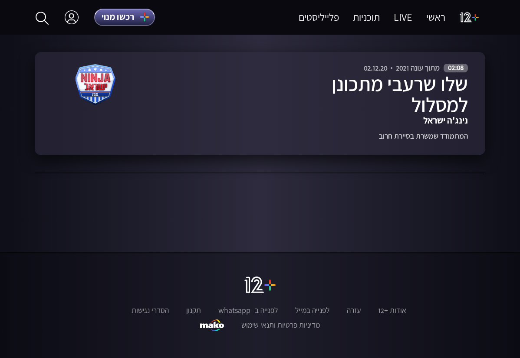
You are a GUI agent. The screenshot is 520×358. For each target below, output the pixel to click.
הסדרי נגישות (150, 310)
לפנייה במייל (312, 310)
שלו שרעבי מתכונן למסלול (400, 94)
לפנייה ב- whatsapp (248, 310)
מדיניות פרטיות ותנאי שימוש (280, 325)
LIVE (403, 17)
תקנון (193, 310)
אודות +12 (392, 310)
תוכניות (366, 17)
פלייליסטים (319, 17)
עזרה (354, 310)
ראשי (435, 17)
